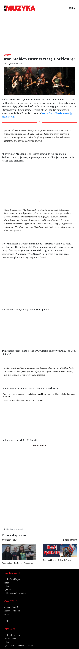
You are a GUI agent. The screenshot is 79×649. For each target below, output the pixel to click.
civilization (9, 529)
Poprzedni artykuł (9, 539)
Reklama (7, 586)
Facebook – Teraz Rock (12, 607)
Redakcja (7, 63)
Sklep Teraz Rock (10, 638)
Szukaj (72, 8)
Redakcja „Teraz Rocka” (12, 635)
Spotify (6, 620)
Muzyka (7, 54)
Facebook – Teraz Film (12, 610)
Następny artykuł (70, 539)
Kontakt (6, 582)
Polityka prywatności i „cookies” (15, 592)
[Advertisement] (39, 33)
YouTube (7, 614)
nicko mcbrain (19, 529)
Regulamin (7, 589)
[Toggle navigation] (53, 8)
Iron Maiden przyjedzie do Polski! (57, 560)
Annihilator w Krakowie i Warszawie (17, 562)
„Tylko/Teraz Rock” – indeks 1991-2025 (18, 645)
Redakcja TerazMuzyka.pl (12, 579)
